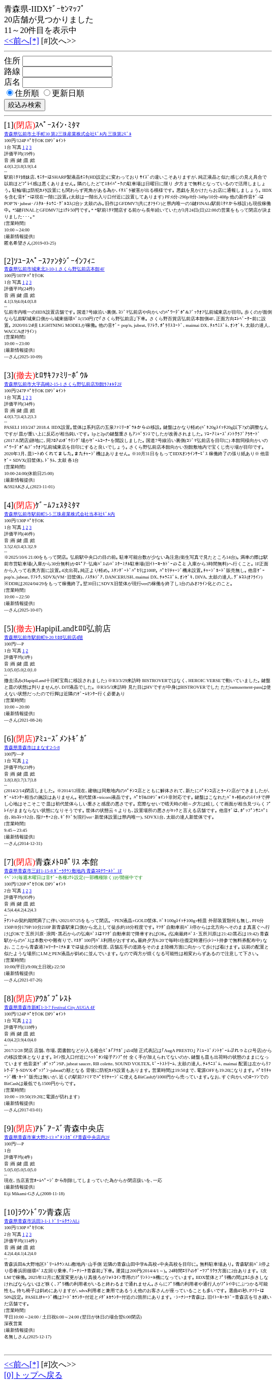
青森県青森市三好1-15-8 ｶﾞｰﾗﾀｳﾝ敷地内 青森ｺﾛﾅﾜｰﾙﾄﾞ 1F (63, 870)
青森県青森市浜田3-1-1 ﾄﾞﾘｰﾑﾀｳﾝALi (41, 1221)
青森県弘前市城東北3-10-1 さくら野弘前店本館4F (54, 269)
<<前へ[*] (21, 41)
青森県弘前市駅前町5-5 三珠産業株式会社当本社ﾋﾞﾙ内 (59, 514)
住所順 (23, 93)
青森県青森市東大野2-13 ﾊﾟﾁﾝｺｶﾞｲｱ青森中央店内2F (57, 1137)
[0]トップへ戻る (33, 1375)
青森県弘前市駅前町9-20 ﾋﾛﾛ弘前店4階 (43, 637)
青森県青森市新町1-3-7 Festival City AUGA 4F (49, 1007)
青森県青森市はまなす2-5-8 (32, 747)
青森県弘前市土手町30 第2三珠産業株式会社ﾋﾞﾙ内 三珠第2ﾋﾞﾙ (68, 134)
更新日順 (64, 93)
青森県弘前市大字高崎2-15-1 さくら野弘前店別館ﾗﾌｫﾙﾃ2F (63, 384)
